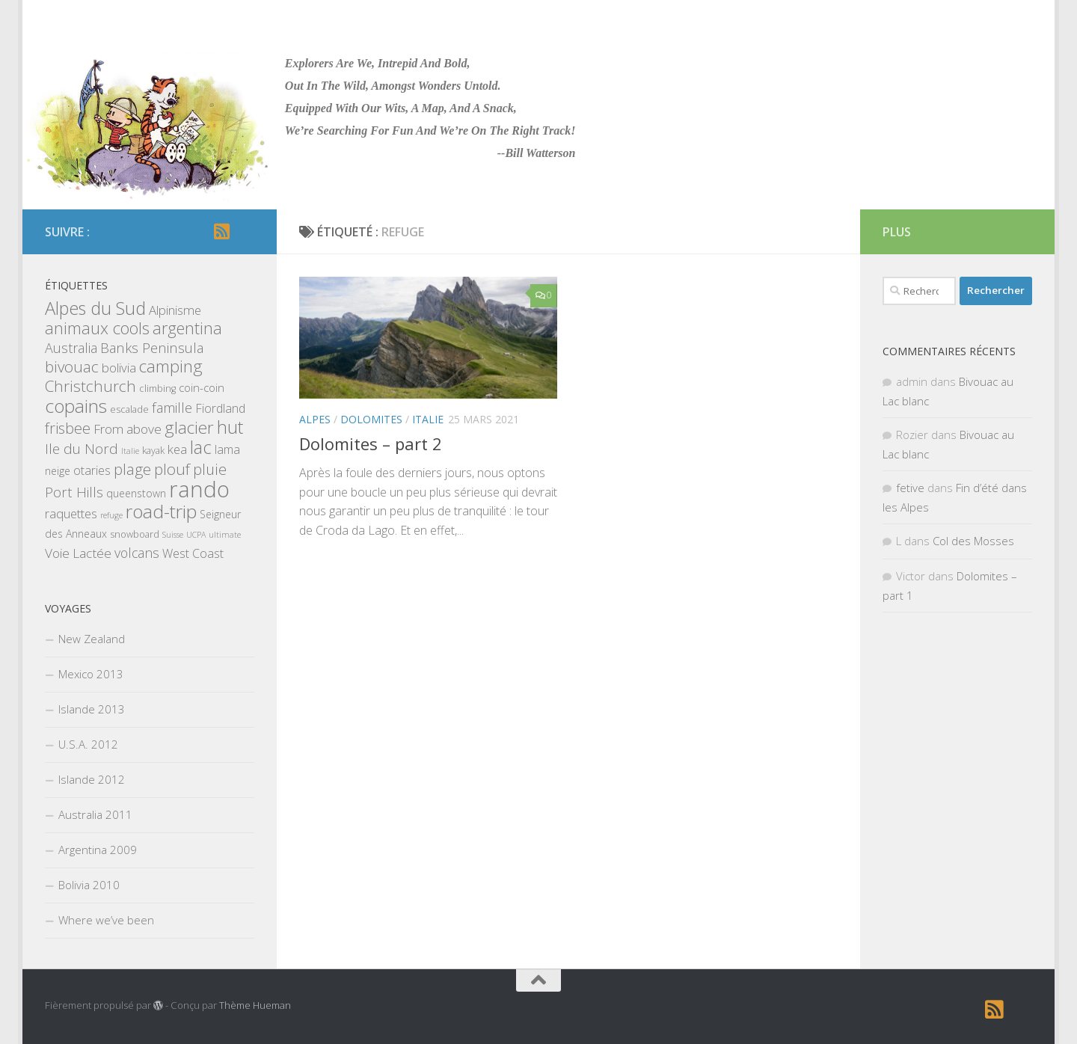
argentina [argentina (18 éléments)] (187, 328)
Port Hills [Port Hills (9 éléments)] (74, 491)
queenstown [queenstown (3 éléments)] (136, 493)
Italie (428, 419)
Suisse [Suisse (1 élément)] (172, 534)
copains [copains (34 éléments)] (76, 405)
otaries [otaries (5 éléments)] (92, 470)
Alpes (315, 419)
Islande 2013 (91, 708)
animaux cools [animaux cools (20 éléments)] (97, 328)
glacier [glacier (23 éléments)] (189, 427)
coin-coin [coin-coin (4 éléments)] (201, 387)
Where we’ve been (106, 919)
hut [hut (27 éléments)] (230, 427)
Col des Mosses (973, 540)
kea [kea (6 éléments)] (177, 449)
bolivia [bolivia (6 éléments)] (119, 367)
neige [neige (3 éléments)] (57, 471)
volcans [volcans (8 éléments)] (136, 553)
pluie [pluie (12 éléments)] (210, 469)
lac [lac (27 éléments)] (201, 447)
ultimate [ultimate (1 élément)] (225, 534)
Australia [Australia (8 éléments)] (71, 348)
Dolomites (371, 419)
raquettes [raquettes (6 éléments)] (71, 513)
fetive (910, 487)
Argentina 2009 (97, 849)
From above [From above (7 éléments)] (127, 428)
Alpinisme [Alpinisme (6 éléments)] (175, 310)
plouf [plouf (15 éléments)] (172, 468)
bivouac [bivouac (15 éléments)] (72, 366)
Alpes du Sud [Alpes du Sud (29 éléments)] (95, 308)
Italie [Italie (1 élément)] (130, 451)
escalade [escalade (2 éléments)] (129, 409)
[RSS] (221, 231)
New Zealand (91, 638)
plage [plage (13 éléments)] (132, 469)
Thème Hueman (255, 1005)
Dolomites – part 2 (370, 443)
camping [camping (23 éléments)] (171, 366)
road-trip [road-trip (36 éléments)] (161, 511)
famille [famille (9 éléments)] (172, 407)
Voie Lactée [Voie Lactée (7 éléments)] (78, 553)
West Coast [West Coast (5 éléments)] (193, 553)
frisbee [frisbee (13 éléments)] (67, 428)
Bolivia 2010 (89, 884)
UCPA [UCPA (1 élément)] (196, 534)
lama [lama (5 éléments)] (227, 449)
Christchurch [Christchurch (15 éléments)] (90, 385)
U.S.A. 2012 (88, 744)
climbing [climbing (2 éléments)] (157, 388)
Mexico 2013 (90, 673)
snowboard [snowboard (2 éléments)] (134, 534)
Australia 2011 (95, 814)
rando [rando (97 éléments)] (199, 489)
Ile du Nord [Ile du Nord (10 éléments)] (81, 448)
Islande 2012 (91, 779)
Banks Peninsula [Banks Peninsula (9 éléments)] (151, 347)
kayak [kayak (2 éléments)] (153, 450)
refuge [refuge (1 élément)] (111, 515)
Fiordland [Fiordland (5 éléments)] (220, 408)
